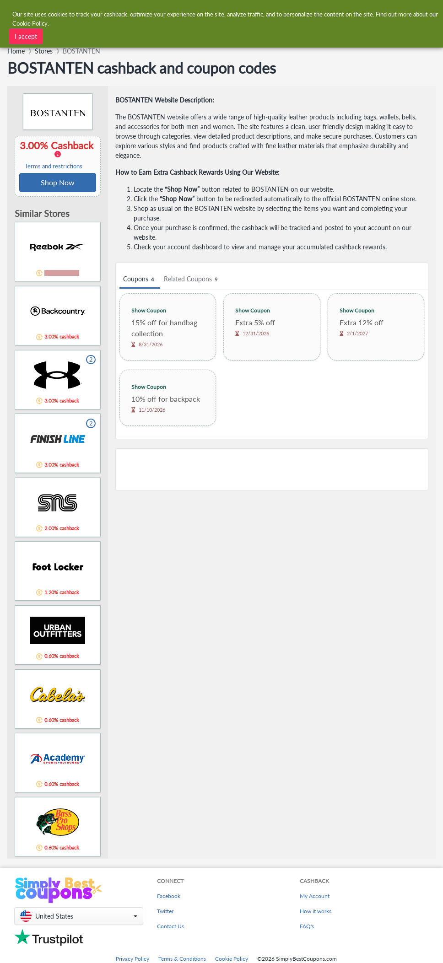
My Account (315, 896)
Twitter (165, 911)
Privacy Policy (132, 958)
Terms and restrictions (53, 166)
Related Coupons (192, 279)
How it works (315, 911)
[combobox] (124, 35)
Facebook (168, 896)
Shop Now (58, 182)
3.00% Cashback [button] (57, 154)
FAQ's (307, 926)
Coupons (140, 279)
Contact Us (170, 926)
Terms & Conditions (182, 958)
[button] (78, 916)
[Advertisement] (272, 469)
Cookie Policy (231, 958)
